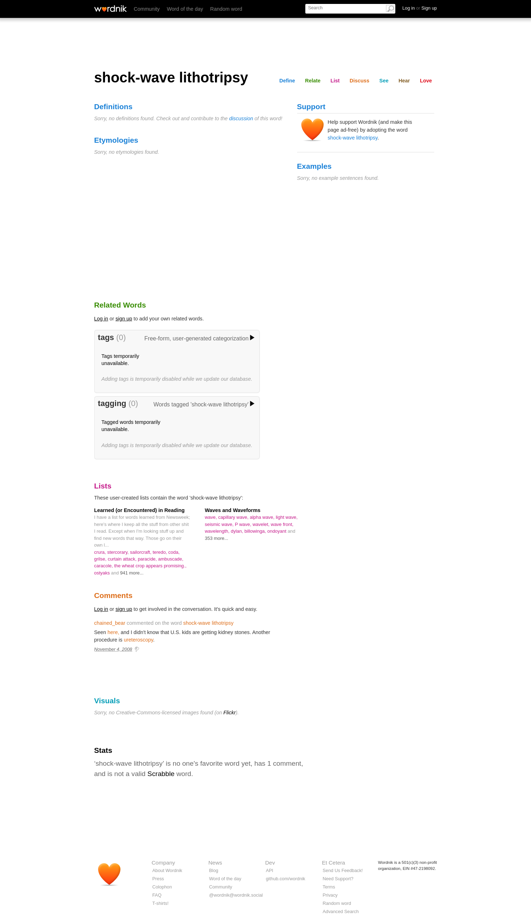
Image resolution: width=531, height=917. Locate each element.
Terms (329, 887)
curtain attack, (123, 559)
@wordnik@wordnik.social (236, 895)
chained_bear (109, 623)
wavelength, (218, 531)
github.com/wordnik (285, 878)
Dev (270, 863)
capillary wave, (234, 517)
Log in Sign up (419, 8)
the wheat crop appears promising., (150, 565)
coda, (174, 552)
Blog (214, 870)
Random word (226, 9)
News (215, 863)
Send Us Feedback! (343, 870)
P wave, (243, 524)
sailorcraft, (141, 552)
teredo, (160, 552)
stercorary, (118, 552)
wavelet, (261, 524)
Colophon (162, 887)
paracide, (148, 559)
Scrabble (161, 773)
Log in (101, 318)
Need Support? (338, 878)
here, (113, 632)
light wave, (286, 517)
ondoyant (277, 531)
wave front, (282, 524)
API (270, 870)
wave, (211, 517)
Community (147, 9)
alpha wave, (263, 517)
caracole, (104, 565)
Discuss (359, 80)
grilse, (101, 559)
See (384, 80)
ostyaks (102, 573)
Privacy (330, 895)
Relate (312, 80)
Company (163, 863)
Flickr (230, 712)
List (335, 80)
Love (426, 80)
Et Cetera (333, 863)
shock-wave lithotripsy (353, 138)
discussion (241, 118)
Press (158, 878)
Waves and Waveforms (233, 510)
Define (287, 80)
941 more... (132, 573)
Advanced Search (341, 911)
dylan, (237, 531)
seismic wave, (220, 524)
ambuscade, (171, 559)
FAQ (157, 895)
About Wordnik (167, 870)
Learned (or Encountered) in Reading (139, 510)
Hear (404, 80)
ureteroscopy (138, 640)
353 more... (217, 538)
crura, (100, 552)
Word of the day (185, 9)
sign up (124, 318)
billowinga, (255, 531)
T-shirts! (160, 903)
